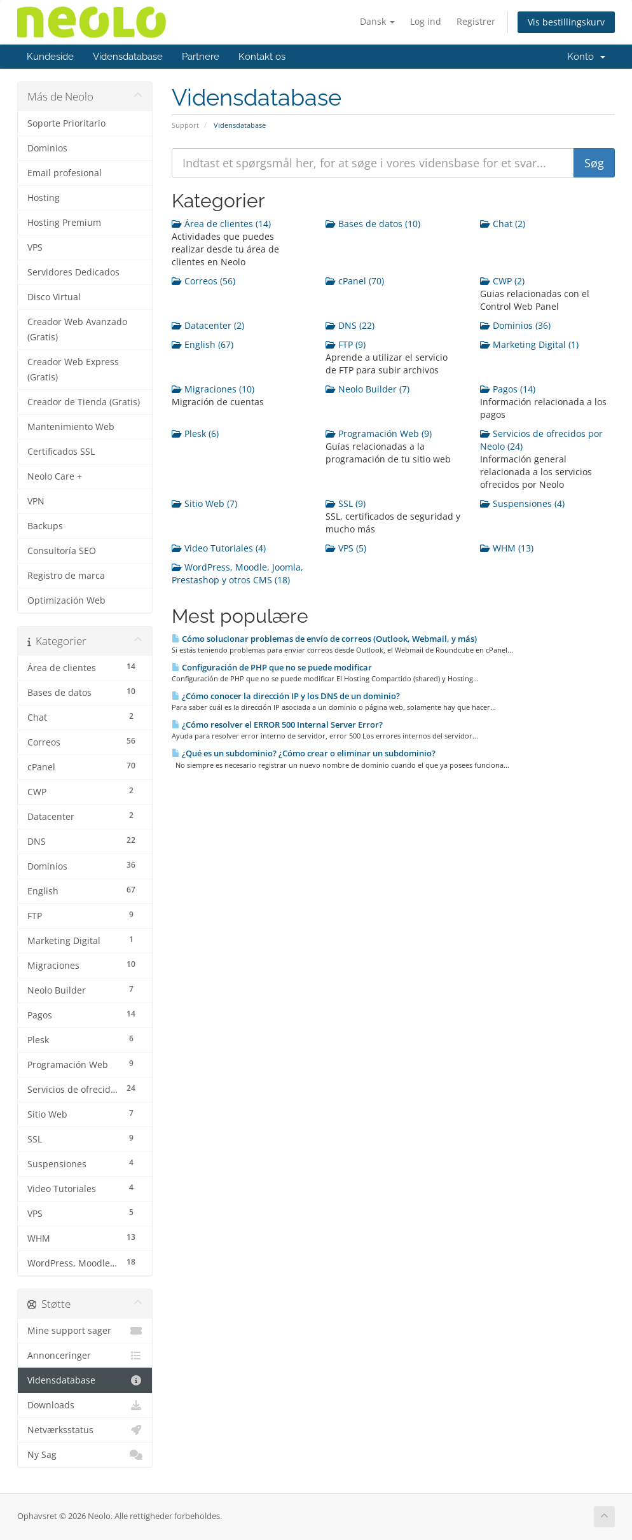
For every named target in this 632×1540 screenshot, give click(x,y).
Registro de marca (66, 575)
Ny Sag (84, 1454)
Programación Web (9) (379, 433)
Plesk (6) (195, 433)
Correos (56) (203, 281)
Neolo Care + (54, 476)
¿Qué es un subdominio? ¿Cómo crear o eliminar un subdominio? (304, 753)
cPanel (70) (355, 281)
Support (185, 125)
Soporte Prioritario (66, 123)
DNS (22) (350, 325)
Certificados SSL (61, 451)
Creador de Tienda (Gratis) (83, 402)
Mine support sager (84, 1330)
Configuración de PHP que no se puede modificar (272, 667)
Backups (45, 526)
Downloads (84, 1405)
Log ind (425, 21)
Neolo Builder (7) (367, 389)
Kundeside (50, 56)
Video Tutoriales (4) (219, 548)
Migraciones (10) (213, 389)
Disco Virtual (54, 297)
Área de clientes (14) (221, 224)
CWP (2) (502, 281)
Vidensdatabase (128, 56)
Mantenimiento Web (70, 427)
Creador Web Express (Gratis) (73, 369)
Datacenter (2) (208, 325)
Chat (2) (502, 224)
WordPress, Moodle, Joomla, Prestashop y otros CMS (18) (237, 573)
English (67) (202, 344)
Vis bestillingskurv (566, 22)
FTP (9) (346, 344)
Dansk (377, 21)
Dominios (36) (515, 325)
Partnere (200, 56)
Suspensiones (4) (522, 503)
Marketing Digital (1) (529, 344)
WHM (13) (506, 548)
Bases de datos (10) (373, 224)
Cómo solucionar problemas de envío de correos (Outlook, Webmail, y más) (324, 638)
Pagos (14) (507, 389)
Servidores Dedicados (73, 272)
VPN (36, 501)
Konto (586, 56)
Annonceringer (84, 1355)
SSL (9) (346, 503)
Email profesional (64, 173)
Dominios (47, 148)
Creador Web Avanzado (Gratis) (77, 329)
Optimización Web (66, 600)
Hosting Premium (64, 222)
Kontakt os (261, 56)
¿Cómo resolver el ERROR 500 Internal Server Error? (277, 724)
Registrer (476, 21)
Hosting (43, 198)
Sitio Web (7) (204, 503)
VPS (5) (346, 548)
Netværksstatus (84, 1430)
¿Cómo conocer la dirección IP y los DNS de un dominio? (286, 696)
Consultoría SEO (61, 551)
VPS (35, 247)
